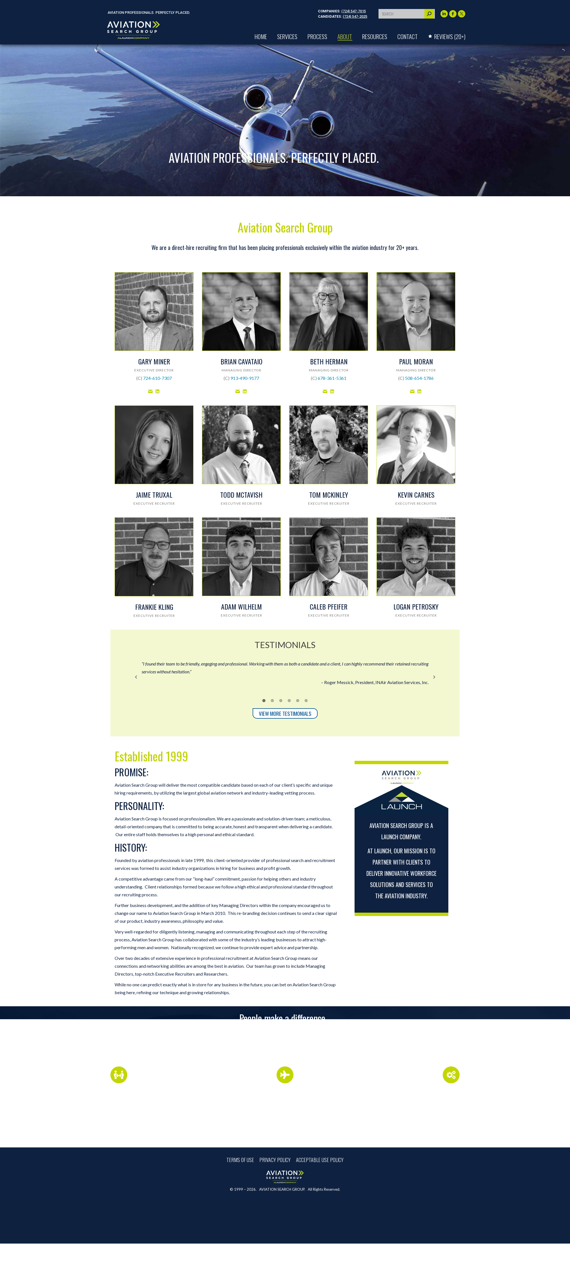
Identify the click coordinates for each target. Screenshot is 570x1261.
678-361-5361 (332, 378)
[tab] (264, 700)
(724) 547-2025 (355, 16)
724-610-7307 (157, 378)
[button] (136, 677)
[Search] (406, 14)
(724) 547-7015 (353, 11)
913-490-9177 (244, 378)
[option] (285, 673)
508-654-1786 (419, 378)
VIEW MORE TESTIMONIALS (285, 713)
